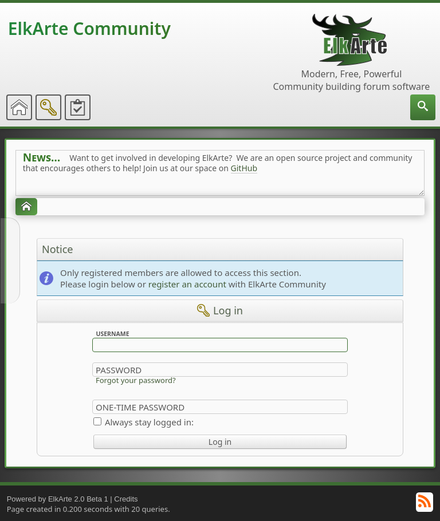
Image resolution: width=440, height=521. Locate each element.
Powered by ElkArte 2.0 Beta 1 (57, 499)
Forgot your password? (136, 380)
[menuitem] (422, 107)
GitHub (244, 168)
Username (112, 334)
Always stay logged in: (149, 422)
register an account (187, 284)
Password (119, 370)
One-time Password (140, 407)
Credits (126, 499)
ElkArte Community (89, 28)
